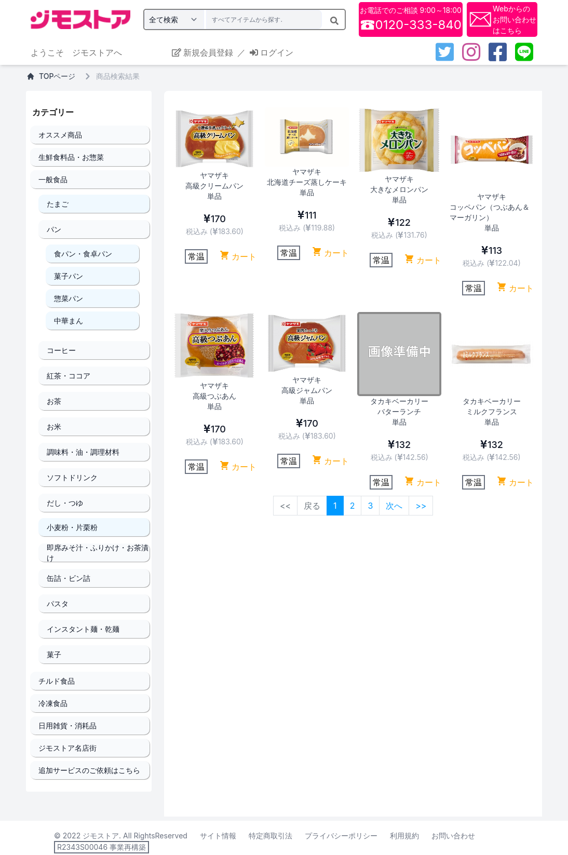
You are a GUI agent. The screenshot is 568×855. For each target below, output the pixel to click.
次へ (394, 505)
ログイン (271, 52)
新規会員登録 (202, 52)
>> (420, 505)
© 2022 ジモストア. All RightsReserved (120, 835)
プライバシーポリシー (341, 835)
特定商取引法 (270, 835)
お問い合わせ (453, 835)
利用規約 (404, 835)
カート (237, 256)
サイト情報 (218, 835)
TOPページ (50, 76)
